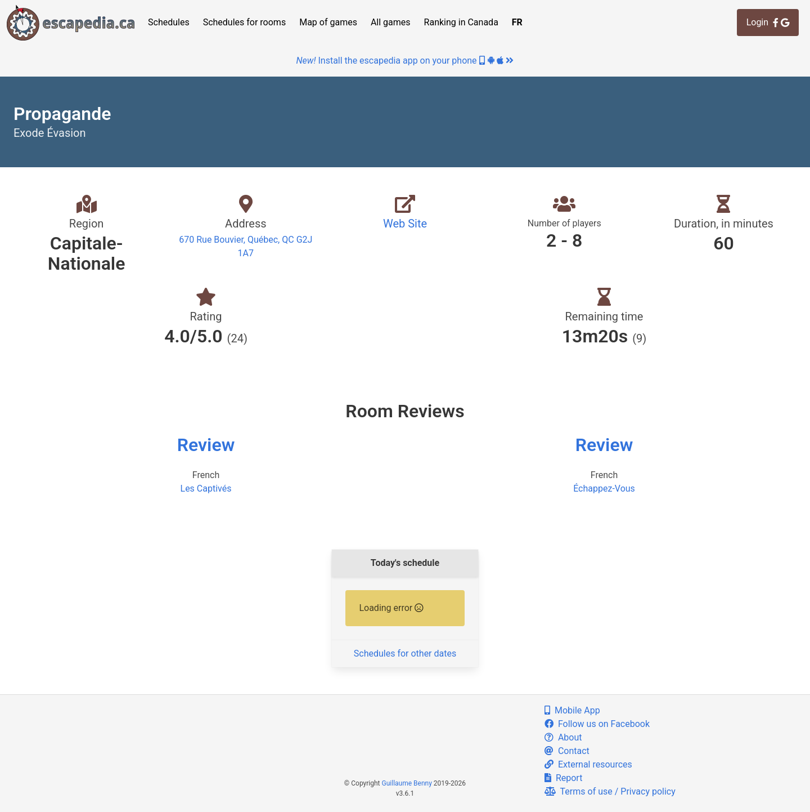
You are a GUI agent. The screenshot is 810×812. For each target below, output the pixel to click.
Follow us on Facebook (597, 724)
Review (206, 445)
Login (767, 22)
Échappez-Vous (604, 488)
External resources (588, 764)
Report (563, 778)
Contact (567, 751)
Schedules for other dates (405, 653)
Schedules (169, 22)
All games (391, 22)
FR (517, 22)
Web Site (405, 223)
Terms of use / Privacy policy (610, 791)
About (563, 737)
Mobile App (572, 710)
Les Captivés (206, 488)
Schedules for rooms (244, 22)
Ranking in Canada (461, 22)
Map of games (328, 22)
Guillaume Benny (407, 783)
